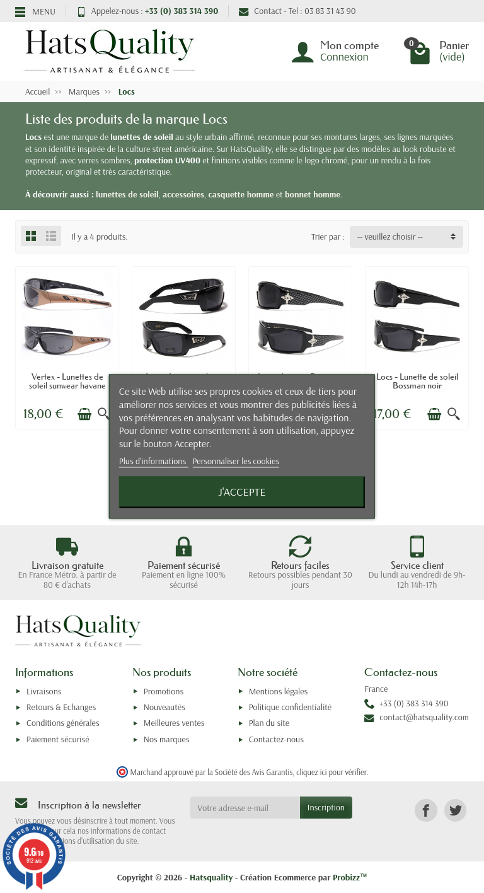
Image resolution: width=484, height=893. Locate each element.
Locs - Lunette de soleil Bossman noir (417, 381)
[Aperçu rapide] (104, 414)
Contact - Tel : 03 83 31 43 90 (297, 10)
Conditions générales (63, 722)
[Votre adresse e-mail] (245, 807)
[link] (426, 810)
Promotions (163, 691)
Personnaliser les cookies (235, 461)
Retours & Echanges (61, 707)
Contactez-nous (276, 739)
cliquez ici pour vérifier (331, 772)
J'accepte (241, 492)
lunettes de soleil (127, 194)
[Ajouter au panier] (84, 414)
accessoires (183, 194)
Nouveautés (164, 707)
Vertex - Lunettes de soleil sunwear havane (67, 381)
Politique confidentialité (290, 707)
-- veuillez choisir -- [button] (390, 236)
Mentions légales (278, 691)
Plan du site (269, 722)
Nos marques (167, 739)
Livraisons (44, 691)
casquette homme (241, 194)
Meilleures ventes (174, 722)
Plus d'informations (153, 461)
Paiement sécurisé (57, 739)
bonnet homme (312, 194)
